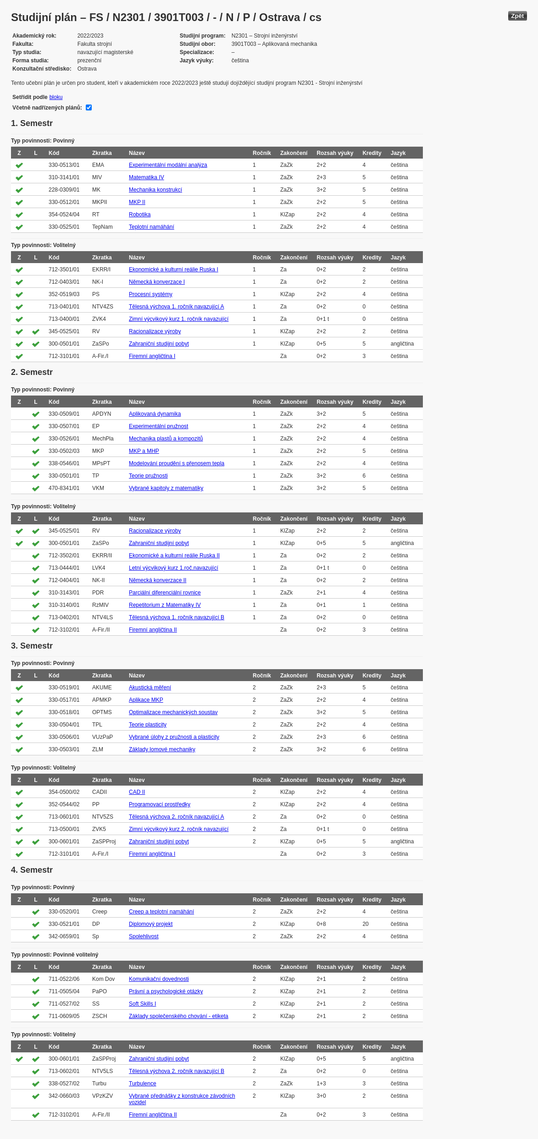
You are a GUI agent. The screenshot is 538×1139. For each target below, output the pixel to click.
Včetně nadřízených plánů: (47, 108)
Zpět (517, 15)
